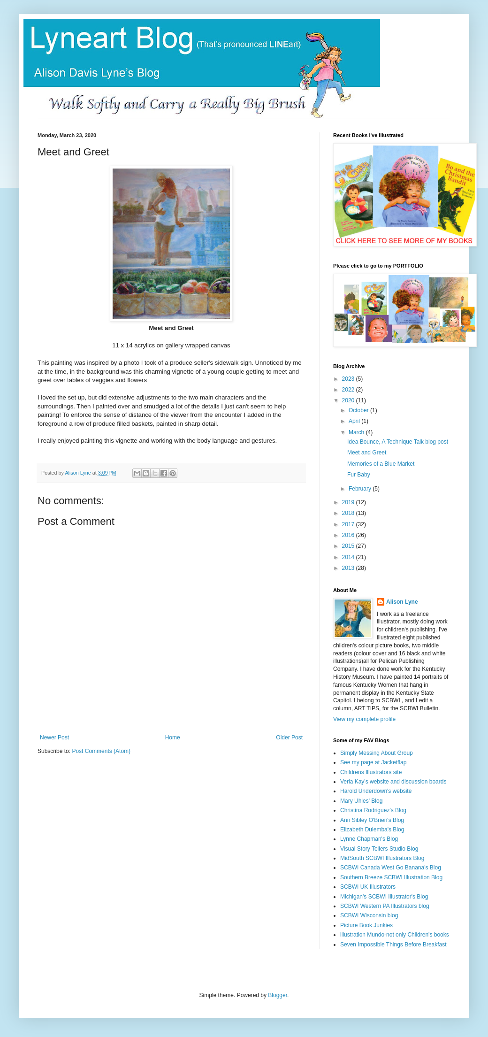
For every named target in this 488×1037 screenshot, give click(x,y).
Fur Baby (358, 474)
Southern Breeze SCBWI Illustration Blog (391, 877)
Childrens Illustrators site (371, 772)
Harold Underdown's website (376, 791)
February (361, 488)
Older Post (289, 737)
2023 (349, 379)
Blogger (277, 995)
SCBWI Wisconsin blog (369, 915)
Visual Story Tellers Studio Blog (379, 848)
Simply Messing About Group (376, 753)
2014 (349, 557)
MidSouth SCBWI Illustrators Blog (382, 858)
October (359, 410)
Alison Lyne (402, 602)
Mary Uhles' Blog (361, 801)
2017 (349, 524)
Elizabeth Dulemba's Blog (372, 829)
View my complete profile (364, 719)
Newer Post (54, 737)
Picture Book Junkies (366, 925)
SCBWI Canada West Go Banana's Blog (390, 867)
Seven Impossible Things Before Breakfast (393, 944)
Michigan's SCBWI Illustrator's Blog (384, 896)
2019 (349, 502)
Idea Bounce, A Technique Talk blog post (397, 441)
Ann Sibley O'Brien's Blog (372, 820)
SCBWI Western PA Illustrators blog (384, 906)
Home (172, 737)
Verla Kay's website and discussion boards (393, 781)
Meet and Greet (366, 452)
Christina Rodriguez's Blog (373, 810)
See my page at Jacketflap (373, 762)
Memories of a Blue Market (380, 464)
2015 (349, 546)
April (355, 421)
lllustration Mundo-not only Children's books (394, 934)
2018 (349, 513)
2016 (349, 535)
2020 (349, 400)
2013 (349, 568)
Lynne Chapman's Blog (369, 839)
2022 (349, 389)
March (357, 432)
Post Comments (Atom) (101, 751)
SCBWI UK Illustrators (368, 886)
